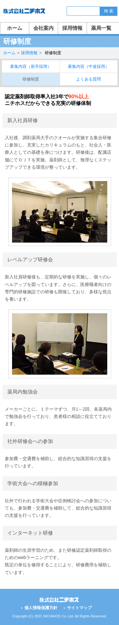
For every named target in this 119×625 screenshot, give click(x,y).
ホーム (14, 28)
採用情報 (72, 28)
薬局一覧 (101, 28)
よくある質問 (88, 79)
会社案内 (43, 28)
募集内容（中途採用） (88, 66)
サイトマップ (79, 607)
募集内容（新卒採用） (30, 66)
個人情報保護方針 (40, 607)
